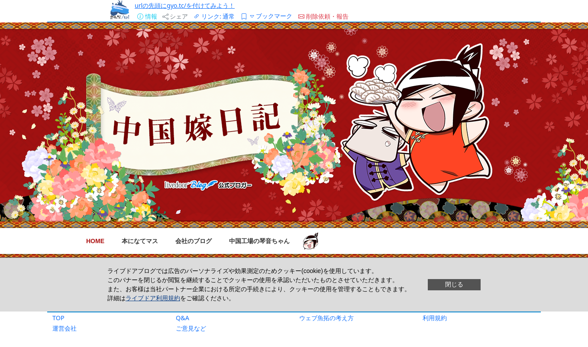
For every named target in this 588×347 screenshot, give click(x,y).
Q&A (182, 318)
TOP (58, 318)
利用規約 (435, 318)
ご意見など (191, 328)
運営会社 (64, 328)
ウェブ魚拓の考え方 (326, 318)
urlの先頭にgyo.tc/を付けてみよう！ (185, 5)
